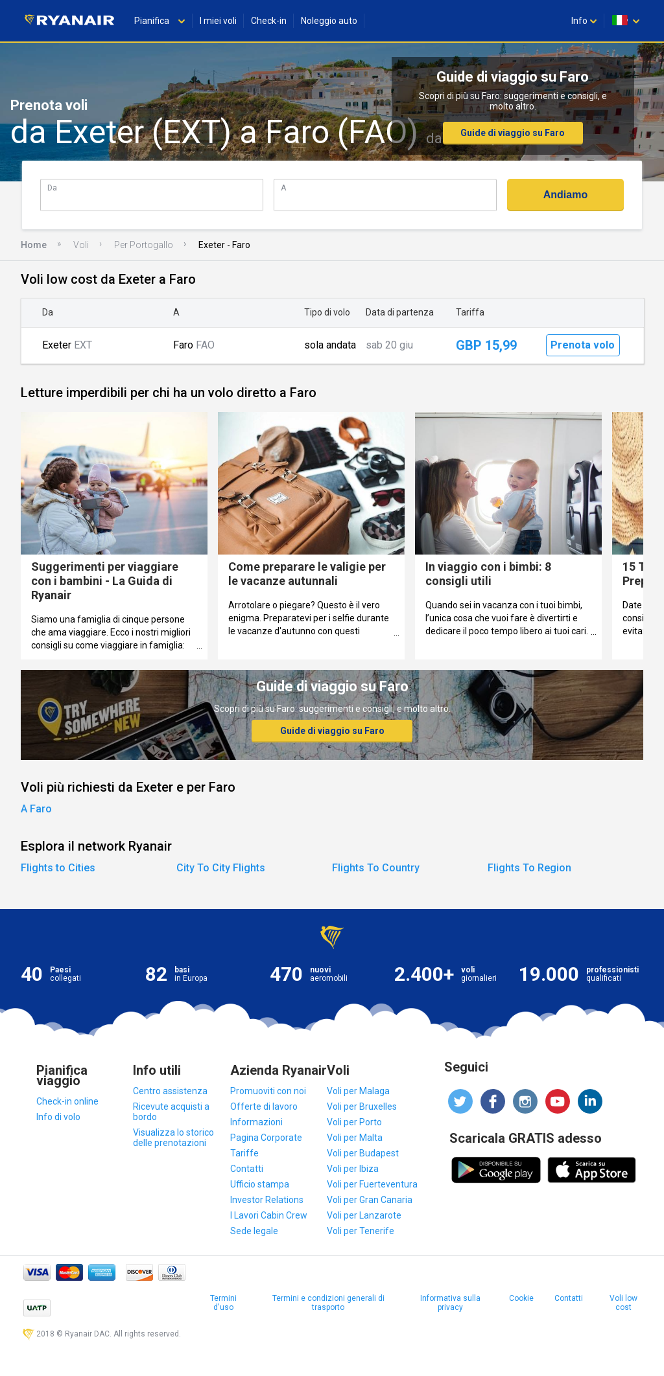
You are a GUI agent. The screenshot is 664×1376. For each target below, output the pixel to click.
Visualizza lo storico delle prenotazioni (173, 1137)
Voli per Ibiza (353, 1169)
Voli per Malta (355, 1137)
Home (34, 245)
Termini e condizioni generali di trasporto (328, 1303)
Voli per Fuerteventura (372, 1184)
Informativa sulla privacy (450, 1303)
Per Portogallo (143, 245)
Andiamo (565, 194)
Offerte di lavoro (264, 1106)
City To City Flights (220, 868)
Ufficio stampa (259, 1184)
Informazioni (256, 1122)
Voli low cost (623, 1303)
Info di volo (58, 1117)
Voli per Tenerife (360, 1231)
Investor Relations (266, 1200)
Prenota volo (583, 345)
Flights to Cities (58, 868)
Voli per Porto (354, 1122)
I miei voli (218, 21)
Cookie (521, 1298)
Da (52, 187)
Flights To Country (376, 868)
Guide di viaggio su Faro (512, 133)
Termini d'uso (223, 1303)
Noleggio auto (329, 21)
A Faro (36, 809)
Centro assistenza (170, 1091)
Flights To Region (529, 868)
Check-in (269, 21)
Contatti (246, 1169)
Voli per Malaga (358, 1091)
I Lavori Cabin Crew (268, 1215)
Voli (81, 245)
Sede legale (254, 1231)
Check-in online (67, 1101)
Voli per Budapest (363, 1153)
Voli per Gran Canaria (369, 1200)
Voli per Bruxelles (362, 1106)
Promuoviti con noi (268, 1091)
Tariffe (244, 1153)
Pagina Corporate (266, 1137)
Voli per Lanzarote (364, 1215)
